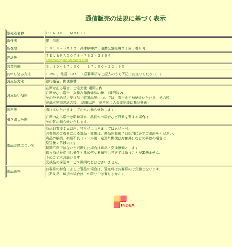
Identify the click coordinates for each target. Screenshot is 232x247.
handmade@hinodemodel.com (67, 60)
